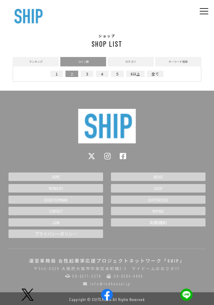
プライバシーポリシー (56, 233)
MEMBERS (56, 188)
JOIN (55, 222)
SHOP (158, 188)
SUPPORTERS (158, 200)
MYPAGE (158, 211)
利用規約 (158, 222)
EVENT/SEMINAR (56, 200)
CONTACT (55, 211)
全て (155, 73)
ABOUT (158, 176)
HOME (56, 176)
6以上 (135, 73)
